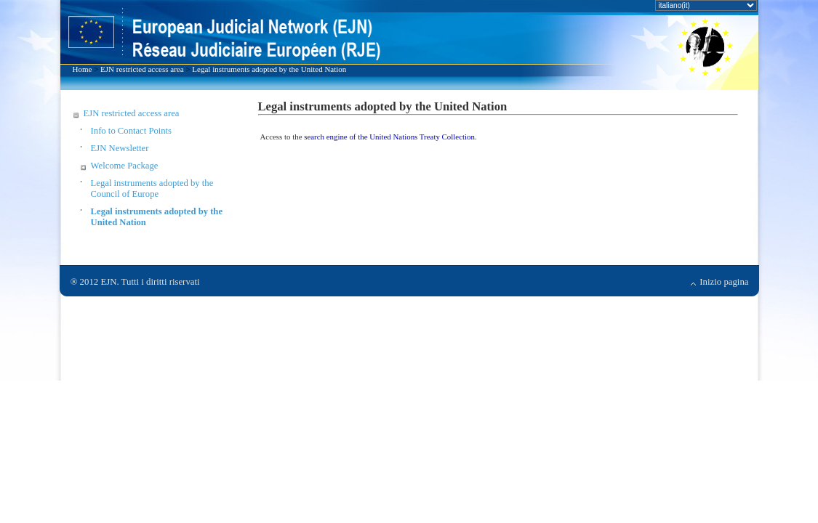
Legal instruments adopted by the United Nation (269, 69)
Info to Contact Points (131, 131)
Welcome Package (125, 166)
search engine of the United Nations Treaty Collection (389, 136)
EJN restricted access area (142, 69)
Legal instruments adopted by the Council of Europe (152, 188)
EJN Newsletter (120, 148)
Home (82, 69)
